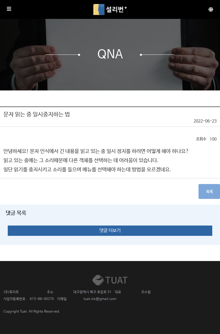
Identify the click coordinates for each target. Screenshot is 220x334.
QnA (110, 54)
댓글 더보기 (110, 230)
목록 (209, 191)
